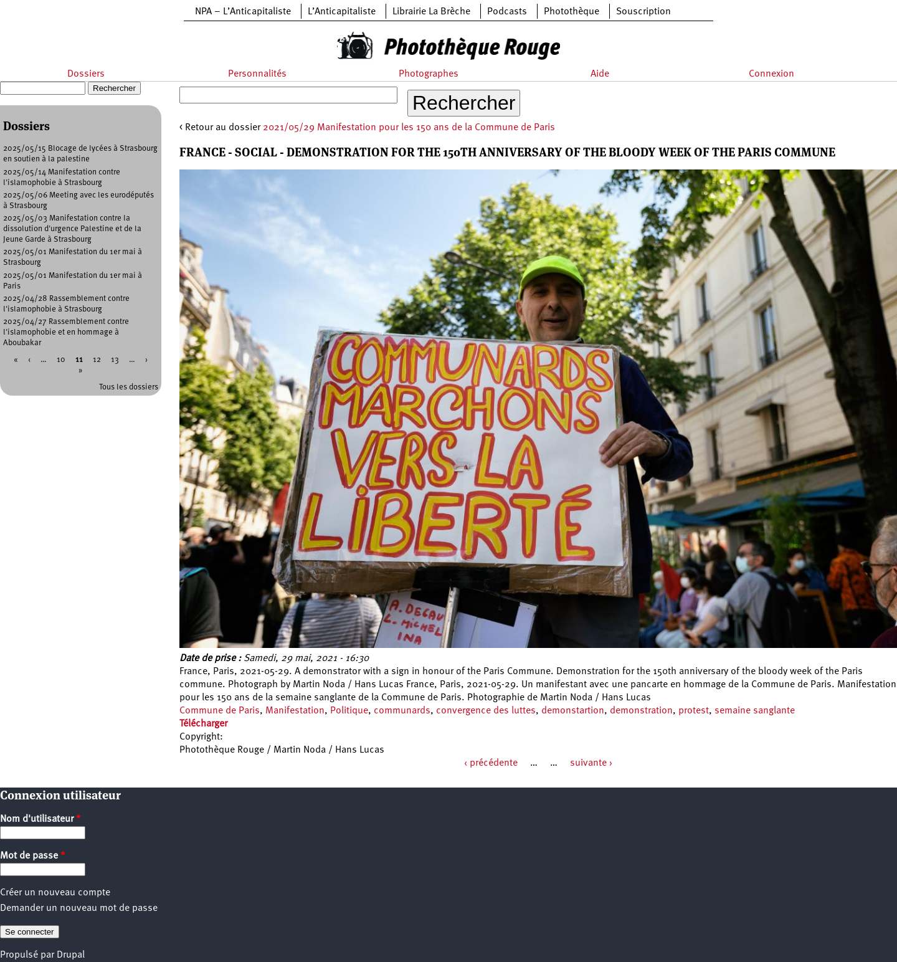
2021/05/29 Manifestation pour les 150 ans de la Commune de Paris (409, 128)
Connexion (771, 74)
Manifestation (295, 711)
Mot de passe (32, 856)
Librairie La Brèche (431, 12)
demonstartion (572, 711)
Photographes (428, 74)
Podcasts (507, 12)
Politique (349, 711)
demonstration (641, 711)
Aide (600, 74)
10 (61, 360)
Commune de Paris (219, 711)
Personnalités (257, 74)
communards (402, 711)
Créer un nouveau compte (55, 893)
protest (693, 711)
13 (115, 360)
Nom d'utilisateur (40, 819)
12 (97, 360)
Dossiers (86, 74)
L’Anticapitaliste (342, 12)
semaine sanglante (754, 711)
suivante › (591, 763)
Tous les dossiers (128, 387)
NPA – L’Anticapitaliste (243, 12)
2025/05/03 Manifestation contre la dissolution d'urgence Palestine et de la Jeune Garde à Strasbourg (72, 229)
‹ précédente (491, 763)
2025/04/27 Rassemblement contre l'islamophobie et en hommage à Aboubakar (66, 332)
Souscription (643, 12)
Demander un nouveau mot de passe (79, 908)
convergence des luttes (486, 711)
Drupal (71, 955)
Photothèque (571, 12)
